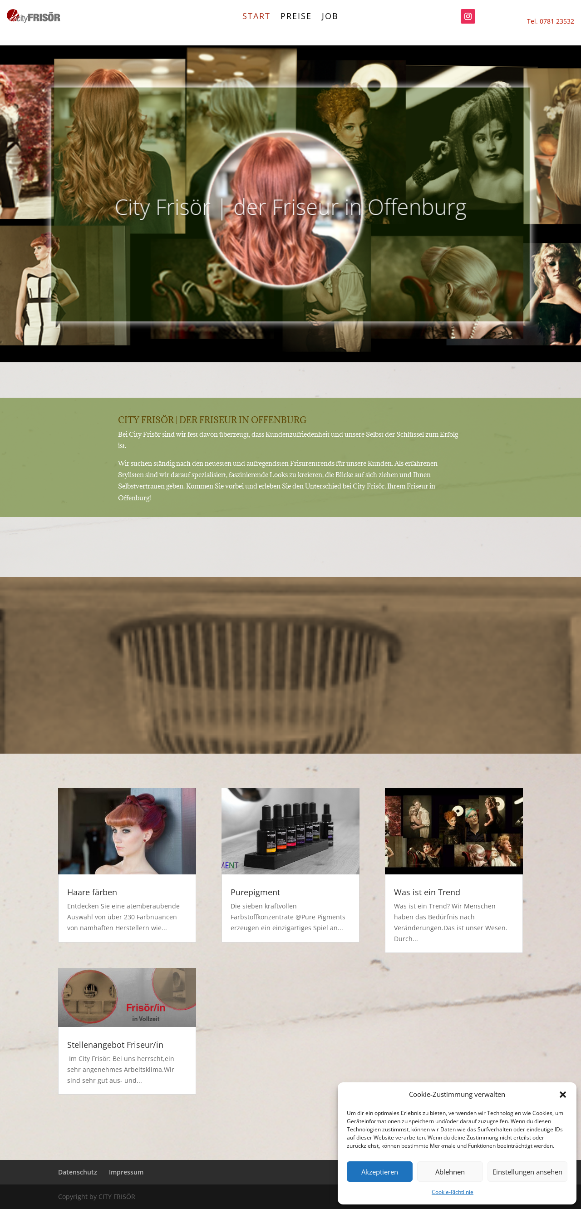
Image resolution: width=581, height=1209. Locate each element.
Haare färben (92, 892)
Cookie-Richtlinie (452, 1192)
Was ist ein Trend (427, 892)
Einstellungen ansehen (527, 1171)
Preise (296, 17)
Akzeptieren (379, 1171)
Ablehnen (450, 1171)
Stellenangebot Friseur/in (115, 1044)
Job (330, 17)
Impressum (126, 1172)
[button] (562, 1094)
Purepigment (255, 892)
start (256, 17)
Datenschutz (77, 1172)
